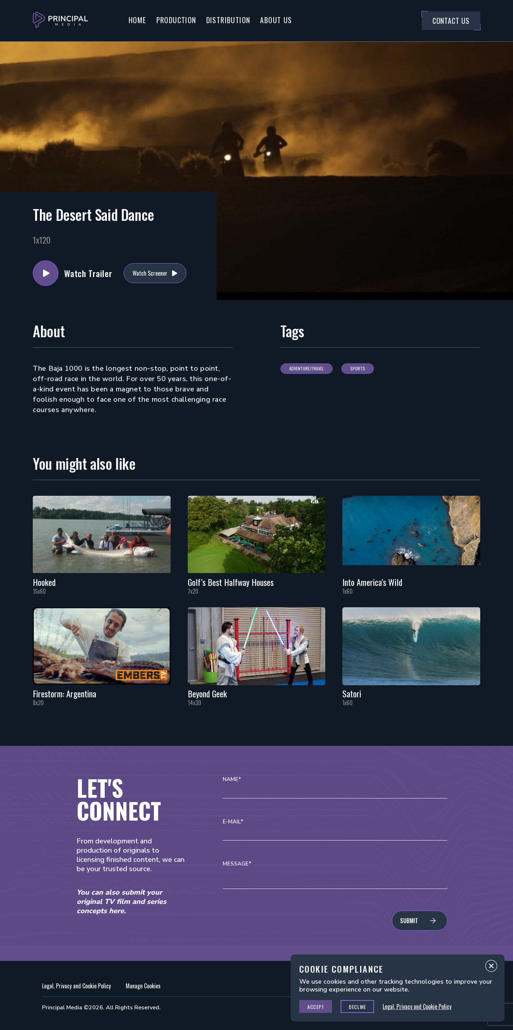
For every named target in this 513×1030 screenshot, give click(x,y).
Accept (315, 1006)
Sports (357, 368)
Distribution (228, 20)
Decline (357, 1006)
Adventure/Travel (306, 368)
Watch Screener (150, 273)
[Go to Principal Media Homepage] (60, 20)
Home (137, 20)
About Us (276, 20)
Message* (237, 863)
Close (491, 968)
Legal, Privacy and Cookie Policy (76, 986)
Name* (232, 779)
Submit (409, 920)
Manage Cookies (143, 986)
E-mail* (233, 821)
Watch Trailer (45, 273)
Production (176, 20)
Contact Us (451, 20)
